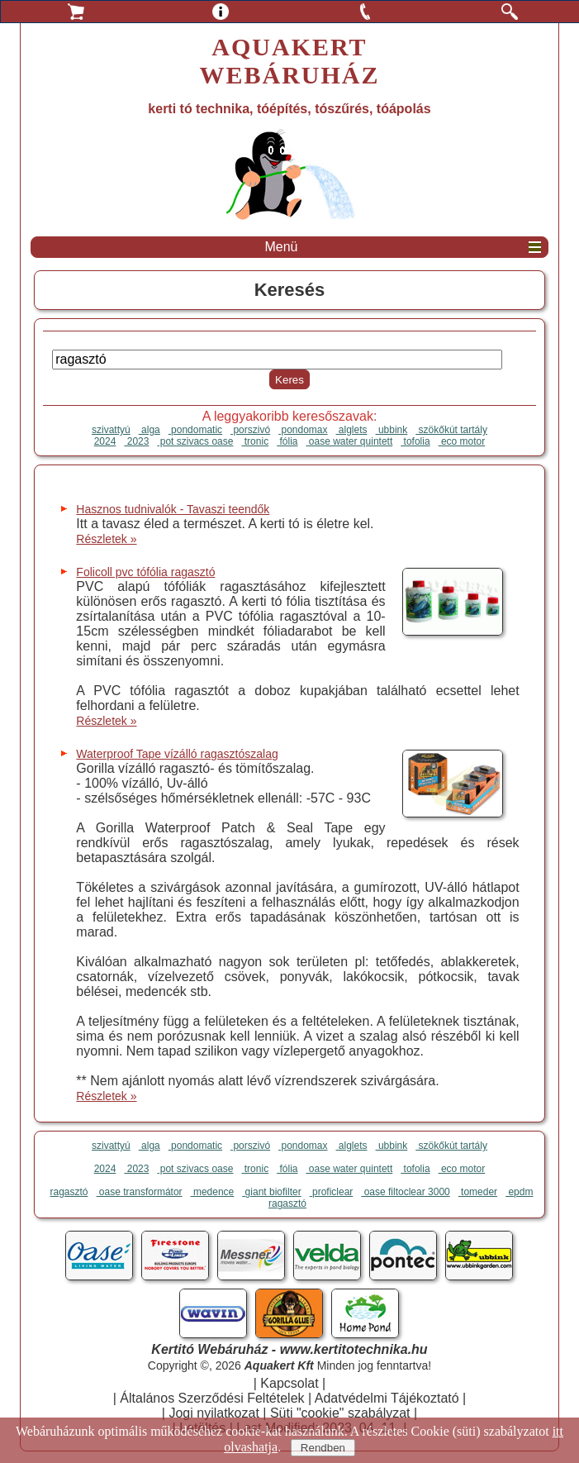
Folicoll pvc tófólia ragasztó (145, 572)
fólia (287, 441)
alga (149, 430)
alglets (352, 430)
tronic (254, 441)
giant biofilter (271, 1192)
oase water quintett (349, 441)
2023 (136, 441)
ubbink (392, 430)
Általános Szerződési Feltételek (212, 1398)
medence (213, 1192)
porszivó (250, 430)
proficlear (332, 1192)
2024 (105, 441)
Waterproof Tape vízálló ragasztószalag (177, 753)
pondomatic (195, 430)
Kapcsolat (289, 1383)
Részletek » (106, 539)
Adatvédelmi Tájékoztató (387, 1398)
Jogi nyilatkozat (213, 1413)
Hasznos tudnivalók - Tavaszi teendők (172, 509)
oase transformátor (140, 1192)
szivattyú (111, 430)
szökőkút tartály (451, 430)
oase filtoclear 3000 (405, 1192)
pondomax (302, 430)
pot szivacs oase (195, 441)
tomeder (477, 1192)
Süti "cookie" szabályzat (340, 1413)
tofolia (415, 441)
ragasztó (69, 1192)
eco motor (462, 441)
